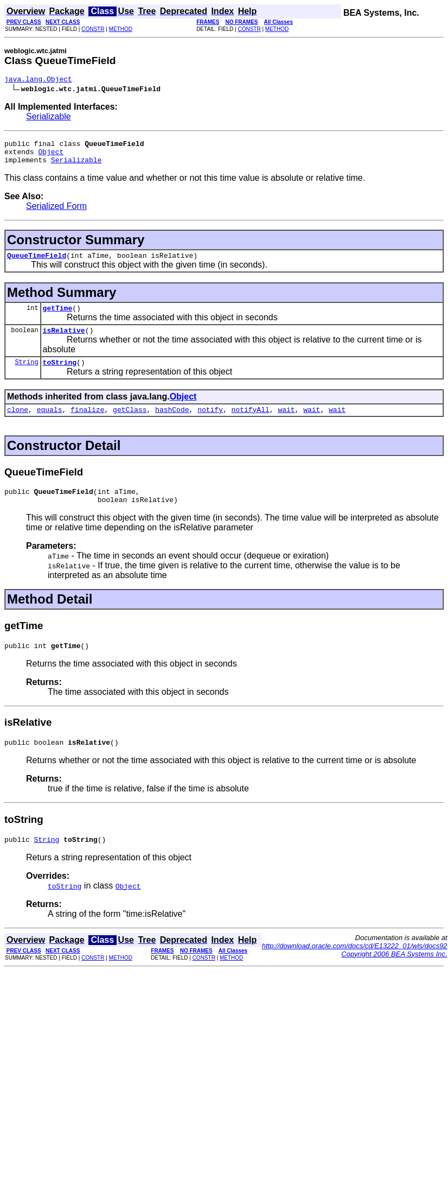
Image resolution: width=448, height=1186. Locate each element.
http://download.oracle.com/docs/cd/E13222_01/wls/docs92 (354, 969)
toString (59, 375)
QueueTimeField (36, 263)
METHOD (120, 29)
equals (49, 424)
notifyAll (251, 424)
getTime (58, 317)
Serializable (48, 118)
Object (50, 156)
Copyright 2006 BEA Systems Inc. (394, 977)
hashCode (172, 424)
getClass (129, 424)
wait (286, 424)
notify (210, 424)
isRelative (64, 341)
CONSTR (92, 29)
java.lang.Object (38, 80)
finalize (87, 424)
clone (17, 424)
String (26, 374)
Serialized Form (56, 212)
